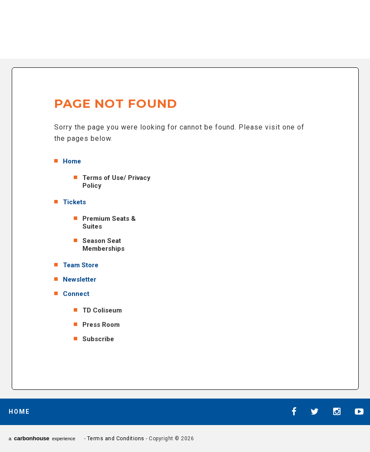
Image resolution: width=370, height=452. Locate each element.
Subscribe (98, 339)
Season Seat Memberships (103, 245)
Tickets (74, 202)
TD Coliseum (102, 310)
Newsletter (79, 279)
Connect (76, 294)
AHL (121, 27)
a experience (42, 438)
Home (72, 161)
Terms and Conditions (115, 438)
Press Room (101, 325)
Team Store (80, 265)
